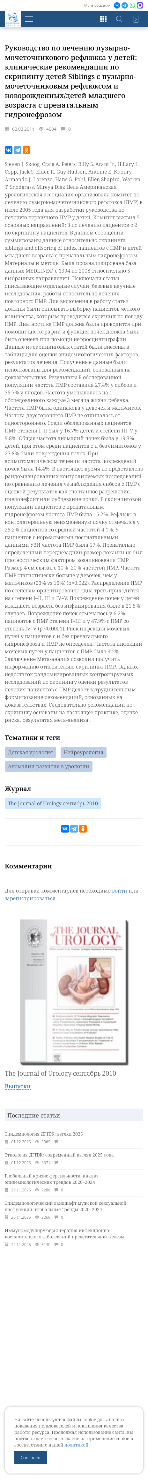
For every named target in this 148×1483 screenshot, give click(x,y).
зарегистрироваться (30, 898)
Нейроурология (83, 752)
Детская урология (30, 752)
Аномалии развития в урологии (48, 766)
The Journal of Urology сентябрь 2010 (53, 803)
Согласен (31, 1457)
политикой (76, 1445)
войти (119, 890)
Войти (135, 19)
